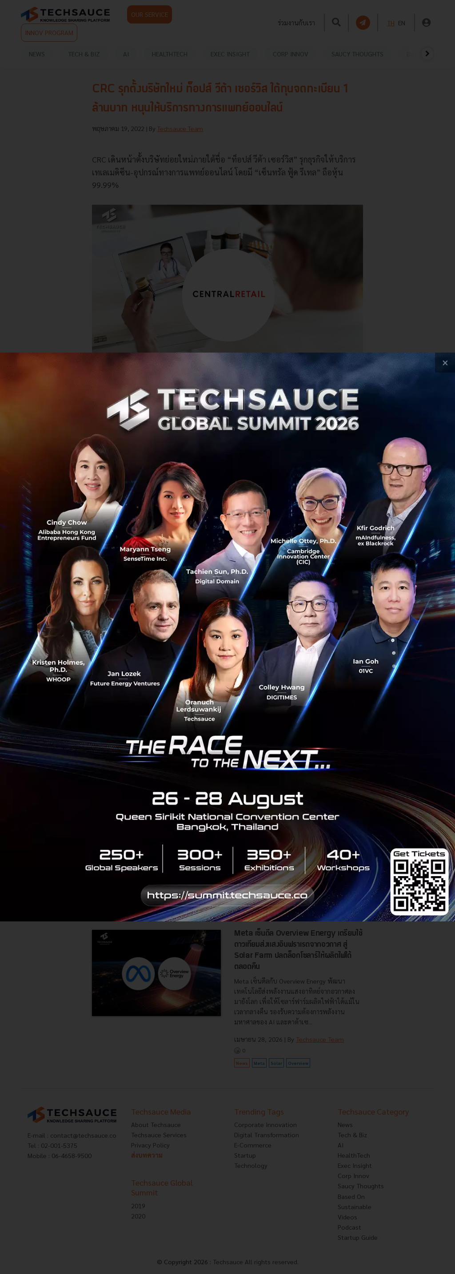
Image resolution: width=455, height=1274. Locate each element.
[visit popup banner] (227, 637)
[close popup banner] (445, 363)
